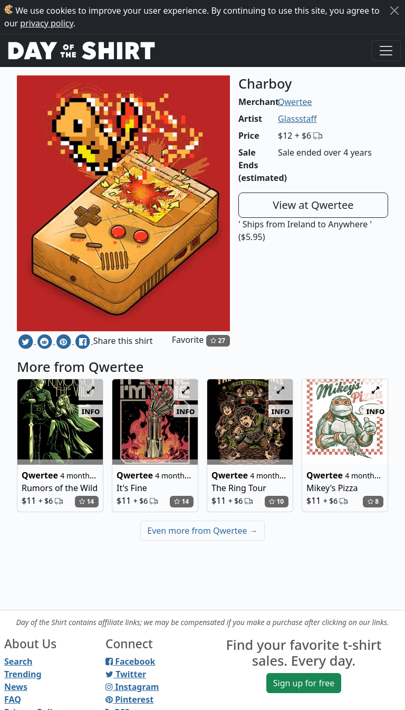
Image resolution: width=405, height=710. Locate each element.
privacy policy (46, 23)
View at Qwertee (313, 205)
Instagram (132, 687)
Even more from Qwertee (202, 530)
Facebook (130, 661)
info (91, 411)
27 (217, 340)
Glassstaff (297, 118)
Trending (23, 674)
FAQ (12, 699)
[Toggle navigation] (386, 50)
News (15, 687)
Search (18, 661)
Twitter (125, 674)
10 (276, 501)
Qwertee (295, 102)
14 (86, 501)
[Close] (394, 10)
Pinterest (129, 699)
